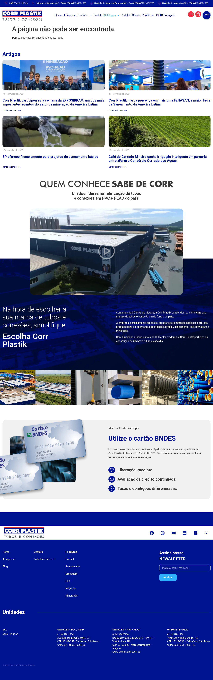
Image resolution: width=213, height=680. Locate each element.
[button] (106, 252)
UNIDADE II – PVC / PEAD (126, 629)
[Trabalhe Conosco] (207, 15)
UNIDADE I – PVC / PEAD (70, 629)
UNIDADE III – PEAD (177, 629)
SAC (4, 629)
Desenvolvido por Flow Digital (18, 665)
